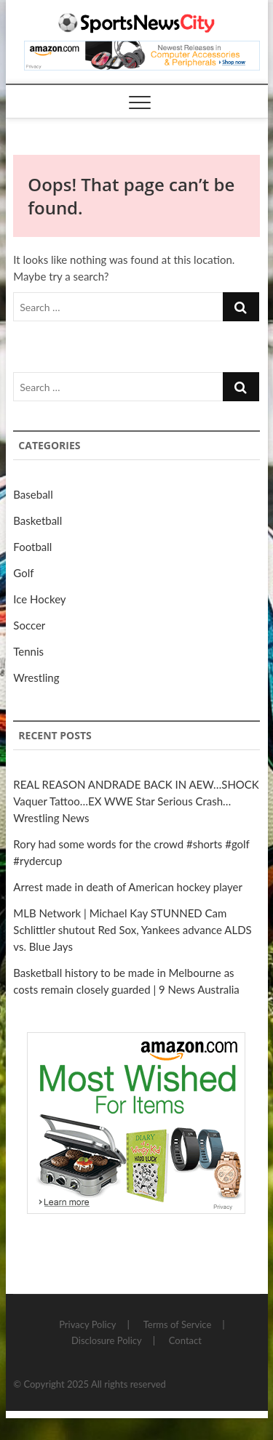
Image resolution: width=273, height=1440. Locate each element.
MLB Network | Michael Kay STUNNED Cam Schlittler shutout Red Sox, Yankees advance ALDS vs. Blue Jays (132, 929)
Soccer (29, 625)
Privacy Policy (87, 1324)
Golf (23, 572)
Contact (185, 1340)
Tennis (28, 651)
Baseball (32, 494)
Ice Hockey (39, 599)
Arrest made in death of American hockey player (127, 886)
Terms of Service (177, 1324)
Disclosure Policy (106, 1340)
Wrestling (36, 677)
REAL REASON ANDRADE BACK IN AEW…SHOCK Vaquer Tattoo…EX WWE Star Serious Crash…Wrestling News (136, 801)
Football (32, 546)
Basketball (37, 520)
